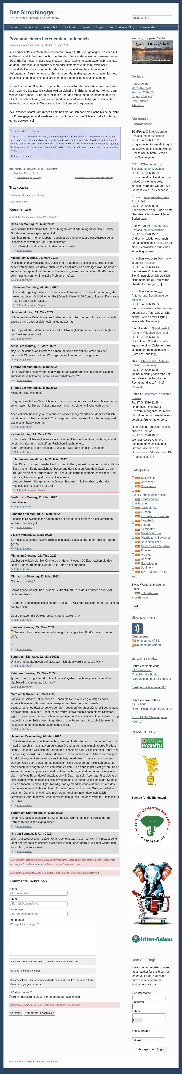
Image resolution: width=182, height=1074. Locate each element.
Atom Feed (142, 636)
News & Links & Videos (155, 546)
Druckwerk (147, 482)
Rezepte (146, 559)
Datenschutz (50, 27)
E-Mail (13, 899)
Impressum (30, 27)
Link (20, 250)
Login (99, 27)
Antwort (28, 250)
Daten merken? (22, 992)
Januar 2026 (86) (142, 96)
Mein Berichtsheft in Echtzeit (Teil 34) (94, 177)
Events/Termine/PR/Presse (149, 494)
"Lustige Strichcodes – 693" (149, 687)
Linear (39, 217)
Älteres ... (138, 105)
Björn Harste (33, 45)
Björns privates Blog (121, 27)
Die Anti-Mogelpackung (29, 177)
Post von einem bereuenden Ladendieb (49, 38)
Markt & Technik (151, 533)
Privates (146, 550)
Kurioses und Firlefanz (155, 516)
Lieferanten (148, 529)
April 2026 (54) (141, 83)
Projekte (146, 554)
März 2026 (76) (141, 88)
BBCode (14, 970)
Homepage (16, 909)
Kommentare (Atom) (148, 644)
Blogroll (85, 27)
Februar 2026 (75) (143, 92)
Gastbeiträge (149, 507)
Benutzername (141, 993)
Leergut (146, 524)
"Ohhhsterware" (142, 670)
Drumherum (148, 486)
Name (13, 888)
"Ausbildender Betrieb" (146, 674)
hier (113, 860)
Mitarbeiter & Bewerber (155, 537)
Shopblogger (149, 563)
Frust (35, 173)
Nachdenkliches (30, 169)
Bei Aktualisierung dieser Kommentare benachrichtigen (46, 996)
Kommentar (16, 919)
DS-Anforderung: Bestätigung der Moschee (150, 295)
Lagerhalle (147, 520)
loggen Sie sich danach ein (28, 864)
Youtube (69, 27)
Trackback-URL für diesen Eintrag (26, 195)
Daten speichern (145, 1049)
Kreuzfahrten (148, 27)
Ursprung (31, 305)
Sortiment (147, 567)
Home (13, 27)
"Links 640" (139, 704)
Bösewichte (15, 169)
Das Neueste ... (141, 100)
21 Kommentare (49, 169)
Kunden (146, 511)
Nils (13, 833)
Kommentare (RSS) (147, 640)
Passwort (138, 1001)
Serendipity (28, 1061)
